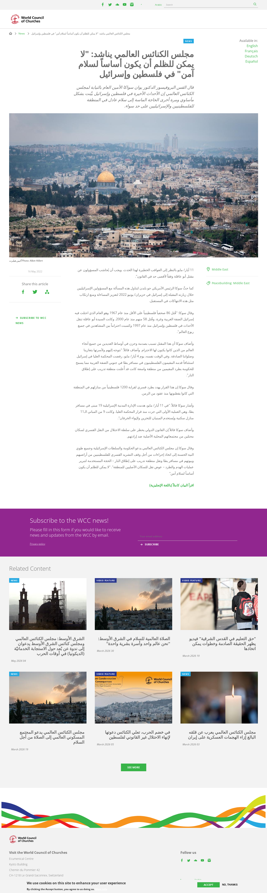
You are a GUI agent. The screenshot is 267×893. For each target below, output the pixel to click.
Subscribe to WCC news (31, 320)
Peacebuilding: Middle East (231, 283)
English (252, 46)
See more (133, 767)
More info (101, 889)
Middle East (220, 269)
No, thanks (230, 884)
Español (251, 61)
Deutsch (251, 56)
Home (10, 33)
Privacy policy (37, 544)
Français (251, 51)
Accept (208, 885)
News (21, 33)
